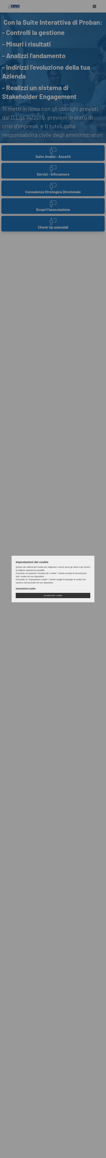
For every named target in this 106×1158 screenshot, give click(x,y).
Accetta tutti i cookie (53, 595)
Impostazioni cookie (25, 588)
